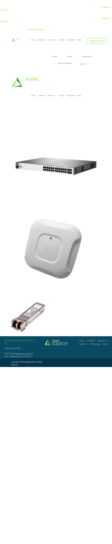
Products (50, 40)
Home (33, 40)
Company (41, 40)
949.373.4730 (96, 41)
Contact (61, 40)
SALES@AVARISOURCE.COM (20, 342)
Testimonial (71, 40)
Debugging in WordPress (36, 29)
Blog (79, 40)
